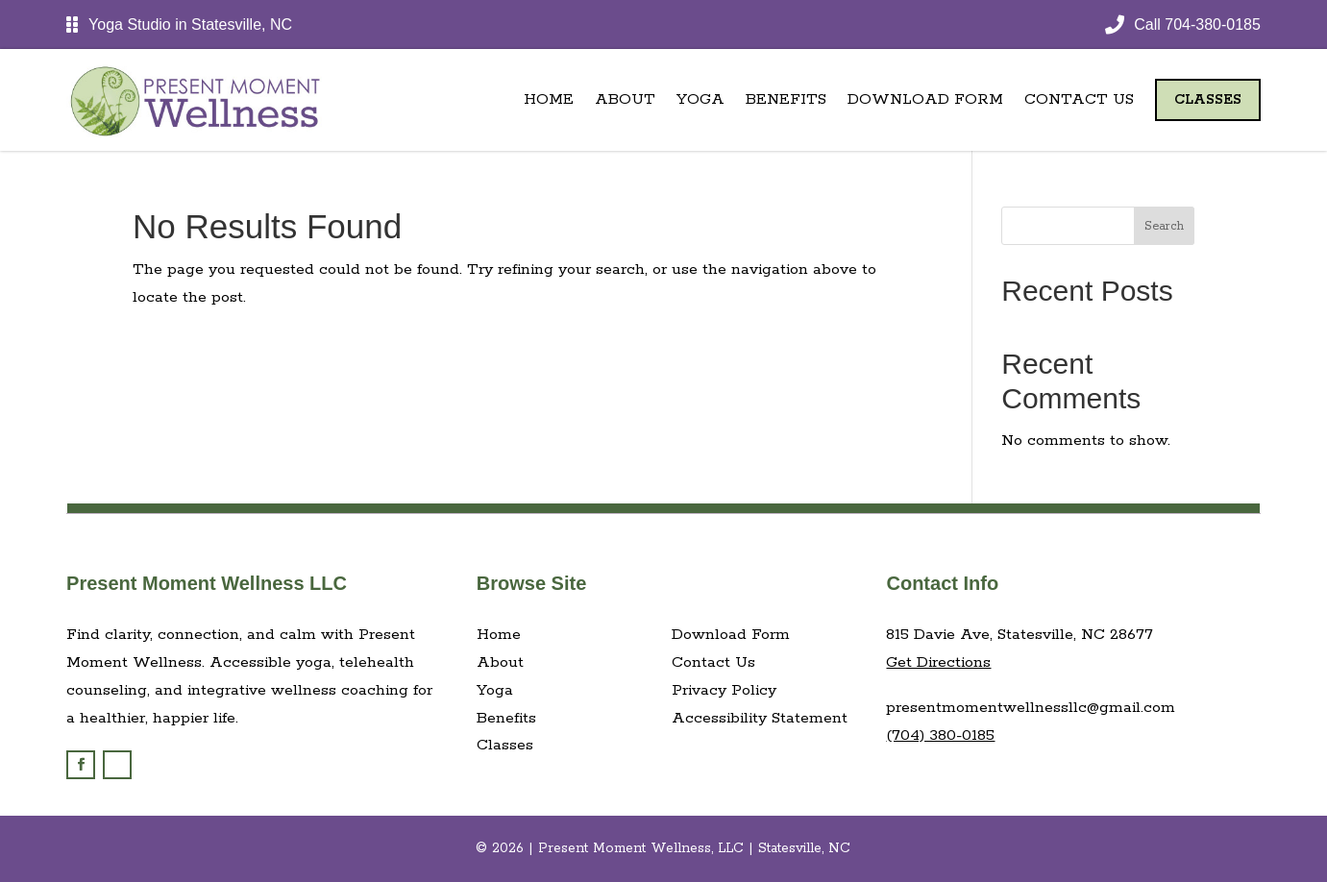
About (625, 99)
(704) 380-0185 (940, 735)
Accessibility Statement (760, 718)
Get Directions (938, 662)
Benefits (786, 99)
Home (549, 99)
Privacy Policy (724, 690)
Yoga (700, 99)
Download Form (925, 99)
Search (1164, 226)
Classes (1207, 100)
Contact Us (1079, 99)
